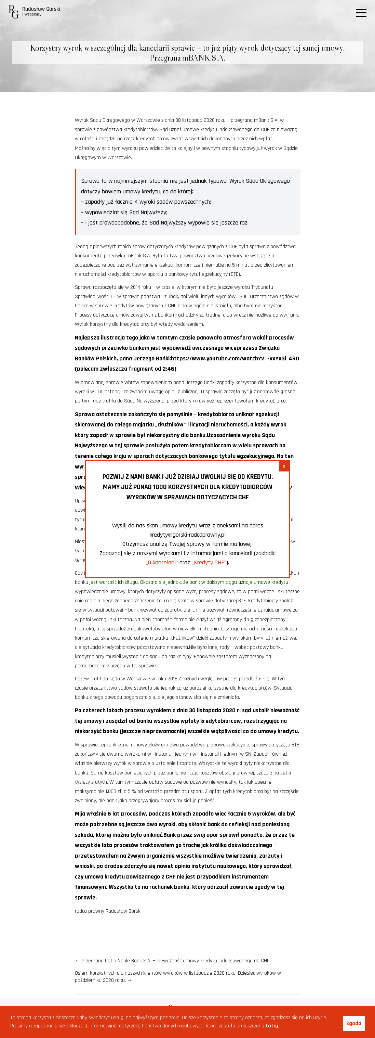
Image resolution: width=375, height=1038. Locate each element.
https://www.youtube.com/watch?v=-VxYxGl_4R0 (235, 358)
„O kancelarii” (162, 562)
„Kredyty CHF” (209, 562)
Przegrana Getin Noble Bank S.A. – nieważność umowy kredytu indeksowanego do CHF (172, 960)
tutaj (272, 1025)
